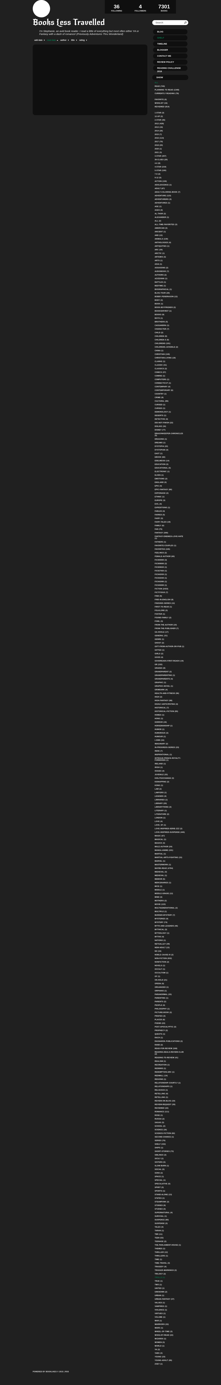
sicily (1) (159, 1158)
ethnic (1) (160, 497)
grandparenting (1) (165, 675)
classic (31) (161, 365)
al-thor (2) (160, 214)
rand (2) (159, 1045)
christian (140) (162, 354)
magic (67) (160, 836)
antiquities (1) (162, 246)
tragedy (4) (161, 1267)
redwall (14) (161, 1076)
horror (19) (161, 722)
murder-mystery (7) (165, 915)
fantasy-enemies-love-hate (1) (169, 537)
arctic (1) (160, 253)
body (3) (159, 300)
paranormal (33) (163, 994)
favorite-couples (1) (165, 545)
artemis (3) (160, 257)
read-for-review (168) (166, 1048)
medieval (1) (161, 875)
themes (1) (160, 1249)
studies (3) (160, 1209)
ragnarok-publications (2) (169, 1041)
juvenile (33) (161, 774)
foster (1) (160, 614)
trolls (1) (160, 1277)
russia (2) (160, 1119)
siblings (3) (160, 1155)
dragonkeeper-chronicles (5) (169, 434)
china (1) (159, 351)
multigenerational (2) (166, 908)
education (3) (161, 464)
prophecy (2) (161, 1030)
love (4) (159, 821)
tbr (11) (159, 1234)
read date (51, 40)
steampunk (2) (162, 1202)
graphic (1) (160, 682)
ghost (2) (159, 643)
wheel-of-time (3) (164, 1331)
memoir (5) (160, 879)
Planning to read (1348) (167, 90)
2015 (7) (158, 134)
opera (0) (159, 983)
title (72, 40)
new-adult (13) (162, 947)
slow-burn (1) (162, 1166)
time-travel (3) (162, 1263)
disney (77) (160, 430)
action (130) (161, 181)
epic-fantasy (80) (163, 489)
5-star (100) (160, 170)
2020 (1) (158, 149)
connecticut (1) (163, 383)
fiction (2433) (161, 589)
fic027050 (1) (161, 571)
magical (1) (160, 839)
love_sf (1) (160, 825)
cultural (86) (161, 401)
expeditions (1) (162, 507)
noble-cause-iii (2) (164, 955)
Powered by (48, 1375)
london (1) (160, 818)
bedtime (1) (160, 286)
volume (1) (160, 1317)
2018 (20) (159, 145)
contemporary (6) (164, 390)
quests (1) (160, 1034)
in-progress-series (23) (167, 747)
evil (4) (158, 504)
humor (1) (160, 729)
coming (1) (160, 376)
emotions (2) (161, 479)
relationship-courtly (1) (168, 1083)
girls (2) (159, 654)
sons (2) (159, 1173)
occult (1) (160, 969)
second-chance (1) (164, 1137)
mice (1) (158, 886)
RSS (67, 1372)
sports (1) (160, 1191)
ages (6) (159, 210)
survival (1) (161, 1216)
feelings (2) (161, 553)
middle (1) (160, 890)
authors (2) (161, 275)
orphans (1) (161, 991)
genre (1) (159, 639)
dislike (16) (160, 426)
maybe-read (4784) (164, 868)
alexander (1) (162, 217)
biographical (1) (163, 289)
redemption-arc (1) (165, 1072)
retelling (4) (161, 1094)
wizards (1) (160, 1339)
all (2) (158, 221)
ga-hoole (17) (162, 632)
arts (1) (159, 260)
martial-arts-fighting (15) (168, 857)
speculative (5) (162, 1184)
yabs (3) (159, 1353)
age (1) (158, 206)
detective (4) (161, 419)
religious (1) (161, 1090)
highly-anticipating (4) (166, 704)
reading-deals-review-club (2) (169, 1053)
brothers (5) (161, 322)
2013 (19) (159, 127)
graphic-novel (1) (164, 686)
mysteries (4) (161, 919)
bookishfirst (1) (163, 311)
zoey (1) (159, 1364)
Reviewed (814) (162, 107)
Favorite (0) (161, 99)
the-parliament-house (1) (168, 1245)
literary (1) (161, 811)
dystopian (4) (161, 450)
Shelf (160, 38)
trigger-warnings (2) (166, 1270)
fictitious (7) (161, 592)
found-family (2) (163, 618)
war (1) (158, 1321)
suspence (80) (162, 1220)
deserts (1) (160, 415)
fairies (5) (160, 515)
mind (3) (158, 897)
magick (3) (160, 843)
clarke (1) (160, 361)
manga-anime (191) (164, 850)
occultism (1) (161, 973)
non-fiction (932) (163, 958)
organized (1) (162, 987)
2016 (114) (159, 138)
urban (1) (159, 1295)
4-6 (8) (157, 163)
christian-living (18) (165, 358)
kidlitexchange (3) (164, 778)
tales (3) (159, 1227)
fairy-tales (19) (163, 522)
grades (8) (160, 668)
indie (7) (159, 751)
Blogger (162, 50)
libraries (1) (161, 800)
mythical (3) (161, 929)
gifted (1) (160, 650)
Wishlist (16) (161, 103)
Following (116, 7)
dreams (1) (160, 443)
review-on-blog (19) (165, 1101)
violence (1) (161, 1310)
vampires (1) (161, 1306)
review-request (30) (165, 1104)
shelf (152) (160, 1144)
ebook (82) (160, 457)
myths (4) (159, 937)
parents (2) (160, 1002)
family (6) (159, 525)
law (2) (158, 789)
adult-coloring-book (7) (167, 192)
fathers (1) (160, 542)
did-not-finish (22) (164, 423)
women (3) (160, 1342)
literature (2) (162, 814)
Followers (140, 7)
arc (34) (159, 250)
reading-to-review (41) (166, 1058)
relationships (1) (164, 1086)
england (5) (161, 482)
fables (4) (160, 511)
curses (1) (160, 408)
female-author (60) (165, 556)
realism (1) (160, 1061)
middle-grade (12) (164, 893)
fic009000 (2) (161, 563)
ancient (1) (160, 232)
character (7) (162, 329)
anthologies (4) (163, 242)
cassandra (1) (162, 325)
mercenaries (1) (163, 883)
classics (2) (161, 369)
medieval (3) (161, 872)
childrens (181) (162, 343)
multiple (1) (161, 911)
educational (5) (163, 468)
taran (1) (159, 1231)
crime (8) (159, 397)
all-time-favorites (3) (166, 224)
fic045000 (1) (161, 585)
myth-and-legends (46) (166, 926)
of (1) (157, 976)
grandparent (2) (163, 672)
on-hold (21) (161, 980)
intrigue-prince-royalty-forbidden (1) (168, 759)
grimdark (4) (161, 690)
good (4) (159, 657)
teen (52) (159, 1238)
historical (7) (162, 708)
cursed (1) (160, 405)
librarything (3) (163, 807)
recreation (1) (162, 1065)
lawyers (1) (161, 792)
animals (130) (161, 239)
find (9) (158, 596)
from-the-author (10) (166, 625)
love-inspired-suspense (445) (170, 832)
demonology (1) (163, 412)
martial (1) (160, 854)
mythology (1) (162, 933)
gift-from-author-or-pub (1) (169, 646)
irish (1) (159, 767)
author (63, 40)
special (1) (160, 1180)
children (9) (161, 336)
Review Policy (165, 62)
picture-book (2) (163, 1012)
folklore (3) (161, 610)
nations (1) (160, 940)
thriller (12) (161, 1252)
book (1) (159, 304)
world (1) (160, 1346)
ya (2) (157, 1349)
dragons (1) (161, 439)
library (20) (161, 803)
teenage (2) (160, 1241)
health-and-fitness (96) (167, 693)
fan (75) (158, 529)
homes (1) (159, 715)
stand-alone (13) (163, 1194)
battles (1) (160, 282)
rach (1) (159, 1038)
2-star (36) (160, 120)
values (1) (160, 1303)
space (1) (159, 1176)
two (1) (158, 1285)
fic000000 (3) (161, 560)
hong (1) (159, 718)
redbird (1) (160, 1068)
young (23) (160, 1357)
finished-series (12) (165, 603)
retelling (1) (161, 1097)
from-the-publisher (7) (167, 628)
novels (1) (160, 965)
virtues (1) (160, 1313)
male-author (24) (163, 847)
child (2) (159, 333)
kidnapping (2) (162, 782)
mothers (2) (161, 901)
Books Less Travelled (69, 22)
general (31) (161, 636)
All (156, 83)
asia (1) (158, 264)
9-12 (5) (158, 178)
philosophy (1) (162, 1009)
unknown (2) (161, 1292)
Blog (160, 31)
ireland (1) (160, 764)
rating (82, 40)
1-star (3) (159, 113)
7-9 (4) (157, 174)
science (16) (161, 1130)
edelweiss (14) (162, 461)
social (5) (160, 1169)
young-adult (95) (163, 1360)
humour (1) (160, 736)
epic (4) (158, 486)
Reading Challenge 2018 (169, 69)
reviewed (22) (161, 1108)
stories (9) (160, 1205)
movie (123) (160, 904)
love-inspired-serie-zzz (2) (168, 829)
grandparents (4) (164, 679)
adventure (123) (163, 196)
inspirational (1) (163, 754)
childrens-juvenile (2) (166, 347)
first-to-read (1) (163, 607)
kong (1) (159, 785)
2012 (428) (159, 123)
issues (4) (160, 771)
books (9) (159, 314)
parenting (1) (161, 998)
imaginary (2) (161, 744)
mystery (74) (161, 922)
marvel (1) (160, 861)
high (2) (158, 697)
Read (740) (160, 86)
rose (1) (159, 1115)
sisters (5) (160, 1162)
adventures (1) (162, 203)
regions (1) (160, 1079)
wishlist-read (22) (164, 1335)
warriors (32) (162, 1324)
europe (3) (160, 500)
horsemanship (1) (164, 726)
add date (38, 40)
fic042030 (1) (161, 574)
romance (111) (162, 1112)
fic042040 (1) (161, 578)
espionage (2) (162, 493)
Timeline (162, 44)
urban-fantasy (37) (164, 1299)
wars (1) (159, 1328)
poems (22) (160, 1023)
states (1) (160, 1198)
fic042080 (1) (161, 582)
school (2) (160, 1126)
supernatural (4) (164, 1212)
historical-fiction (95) (166, 711)
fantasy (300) (161, 533)
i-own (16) (159, 740)
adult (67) (160, 188)
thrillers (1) (161, 1256)
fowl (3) (159, 621)
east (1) (159, 453)
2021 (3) (158, 152)
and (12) (159, 235)
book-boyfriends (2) (165, 307)
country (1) (161, 394)
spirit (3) (159, 1187)
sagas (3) (159, 1122)
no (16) (158, 951)
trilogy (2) (160, 1274)
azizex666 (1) (161, 278)
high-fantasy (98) (163, 700)
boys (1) (159, 318)
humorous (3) (161, 733)
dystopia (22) (161, 446)
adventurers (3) (163, 199)
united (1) (160, 1288)
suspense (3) (161, 1223)
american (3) (161, 228)
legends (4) (160, 796)
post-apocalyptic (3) (165, 1027)
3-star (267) (160, 156)
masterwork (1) (163, 865)
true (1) (159, 1281)
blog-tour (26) (162, 293)
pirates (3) (160, 1016)
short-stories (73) (164, 1151)
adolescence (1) (163, 185)
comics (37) (160, 372)
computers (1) (162, 379)
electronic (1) (162, 471)
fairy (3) (159, 518)
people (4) (160, 1005)
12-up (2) (159, 116)
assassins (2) (161, 268)
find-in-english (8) (164, 600)
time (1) (158, 1259)
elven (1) (159, 475)
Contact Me (164, 56)
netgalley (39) (162, 944)
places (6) (160, 1020)
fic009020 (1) (161, 567)
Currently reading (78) (167, 93)
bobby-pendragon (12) (166, 296)
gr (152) (159, 664)
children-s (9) (162, 340)
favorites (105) (162, 549)
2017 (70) (159, 142)
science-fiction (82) (165, 1133)
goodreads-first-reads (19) (169, 661)
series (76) (160, 1140)
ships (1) (159, 1148)
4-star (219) (160, 167)
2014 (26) (159, 131)
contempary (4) (162, 387)
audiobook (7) (162, 271)
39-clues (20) (161, 160)
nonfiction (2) (162, 962)
